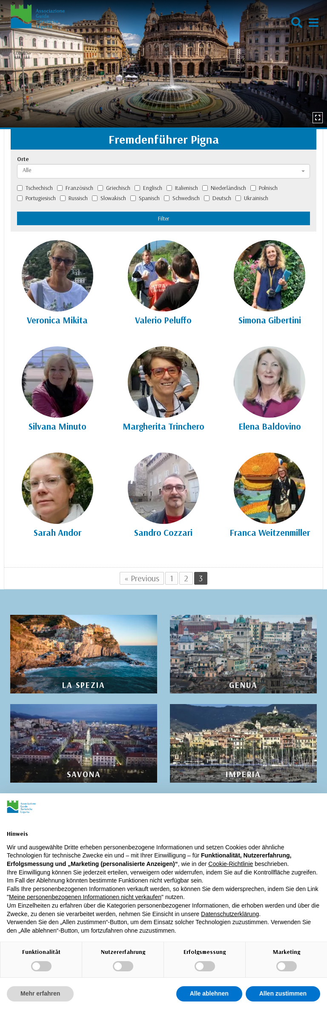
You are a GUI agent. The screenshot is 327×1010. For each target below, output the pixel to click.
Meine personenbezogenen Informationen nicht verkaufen (85, 897)
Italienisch (182, 188)
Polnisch (264, 188)
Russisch (74, 198)
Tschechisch (35, 188)
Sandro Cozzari (163, 532)
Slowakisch (109, 198)
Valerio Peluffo (163, 319)
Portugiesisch (36, 198)
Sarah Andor (57, 532)
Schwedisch (182, 198)
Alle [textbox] (27, 170)
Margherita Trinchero (163, 426)
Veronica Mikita (57, 319)
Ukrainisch (251, 198)
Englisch (148, 188)
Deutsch (217, 198)
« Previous (141, 578)
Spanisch (145, 198)
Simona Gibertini (269, 319)
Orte (23, 159)
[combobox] (163, 171)
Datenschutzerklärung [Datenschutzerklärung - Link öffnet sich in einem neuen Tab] (230, 914)
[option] (163, 63)
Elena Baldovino (269, 426)
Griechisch (114, 188)
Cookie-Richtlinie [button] (230, 863)
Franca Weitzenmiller (269, 532)
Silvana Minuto (57, 426)
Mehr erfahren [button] (40, 993)
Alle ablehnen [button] (209, 993)
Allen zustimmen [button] (283, 993)
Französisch (75, 188)
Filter (163, 218)
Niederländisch (224, 188)
